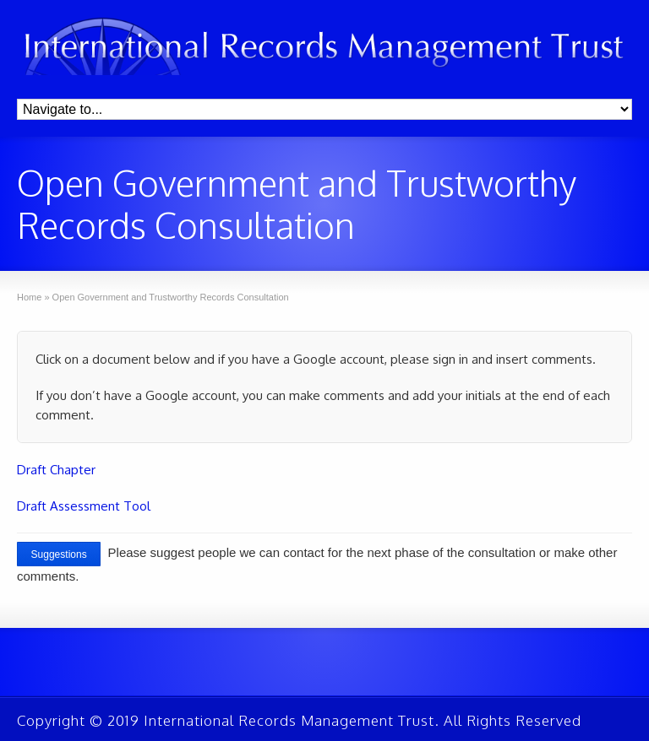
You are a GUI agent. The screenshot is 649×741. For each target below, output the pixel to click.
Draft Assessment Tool (83, 506)
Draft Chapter (56, 470)
